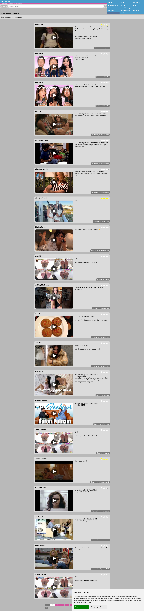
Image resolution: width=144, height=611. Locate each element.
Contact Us (136, 13)
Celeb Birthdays (125, 10)
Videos (110, 8)
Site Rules (123, 3)
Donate (135, 5)
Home (112, 3)
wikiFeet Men (112, 13)
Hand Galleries (125, 13)
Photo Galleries (113, 5)
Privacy (135, 8)
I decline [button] (85, 607)
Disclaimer (136, 10)
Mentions (111, 10)
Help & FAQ (136, 3)
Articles (122, 5)
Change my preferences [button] (98, 607)
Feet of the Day (125, 8)
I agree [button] (77, 607)
